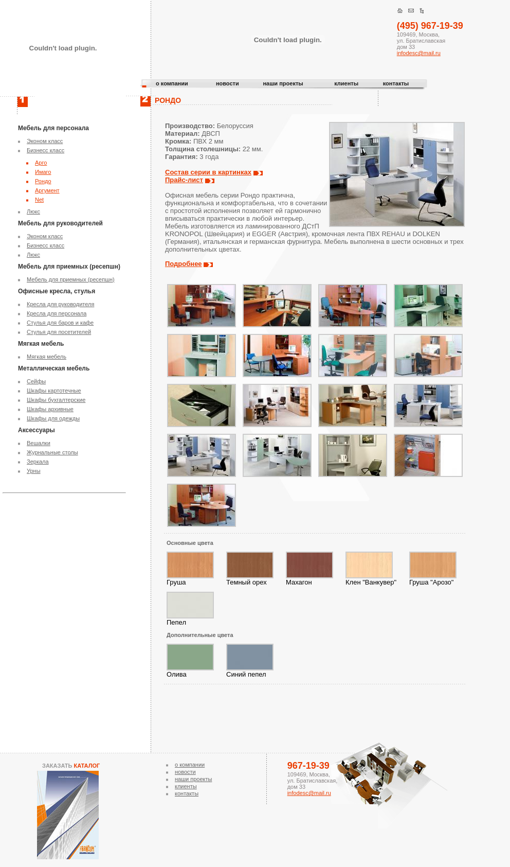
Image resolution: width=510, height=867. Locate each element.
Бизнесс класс (45, 150)
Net (39, 200)
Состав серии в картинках (208, 172)
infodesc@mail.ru (419, 53)
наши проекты (283, 83)
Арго (41, 163)
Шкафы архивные (50, 409)
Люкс (33, 211)
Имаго (43, 172)
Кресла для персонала (56, 313)
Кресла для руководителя (60, 304)
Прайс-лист (184, 180)
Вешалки (38, 443)
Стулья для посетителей (59, 332)
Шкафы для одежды (53, 418)
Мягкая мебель (46, 356)
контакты (396, 83)
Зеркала (38, 461)
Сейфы (36, 381)
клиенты (346, 83)
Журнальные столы (52, 452)
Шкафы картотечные (54, 390)
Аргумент (47, 190)
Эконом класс (45, 141)
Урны (34, 471)
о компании (172, 83)
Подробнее (183, 264)
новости (227, 83)
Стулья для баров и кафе (60, 323)
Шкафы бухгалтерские (56, 400)
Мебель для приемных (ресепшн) (71, 279)
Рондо (43, 181)
